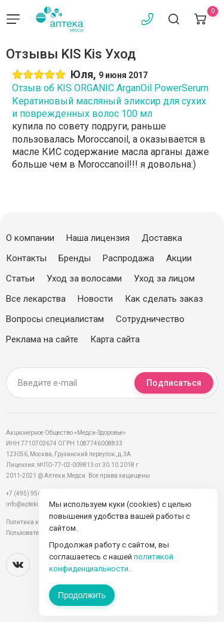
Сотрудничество (150, 319)
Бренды (75, 258)
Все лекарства (36, 298)
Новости (95, 298)
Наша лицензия (98, 238)
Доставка (162, 238)
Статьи (20, 278)
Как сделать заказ (164, 298)
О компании (30, 238)
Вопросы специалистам (55, 319)
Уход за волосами (84, 278)
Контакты (26, 258)
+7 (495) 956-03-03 (32, 493)
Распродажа (128, 258)
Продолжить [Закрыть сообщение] (82, 595)
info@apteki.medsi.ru (35, 504)
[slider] (39, 74)
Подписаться (173, 383)
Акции (179, 258)
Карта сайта (115, 339)
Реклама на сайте (42, 339)
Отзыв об (110, 100)
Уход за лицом (164, 278)
